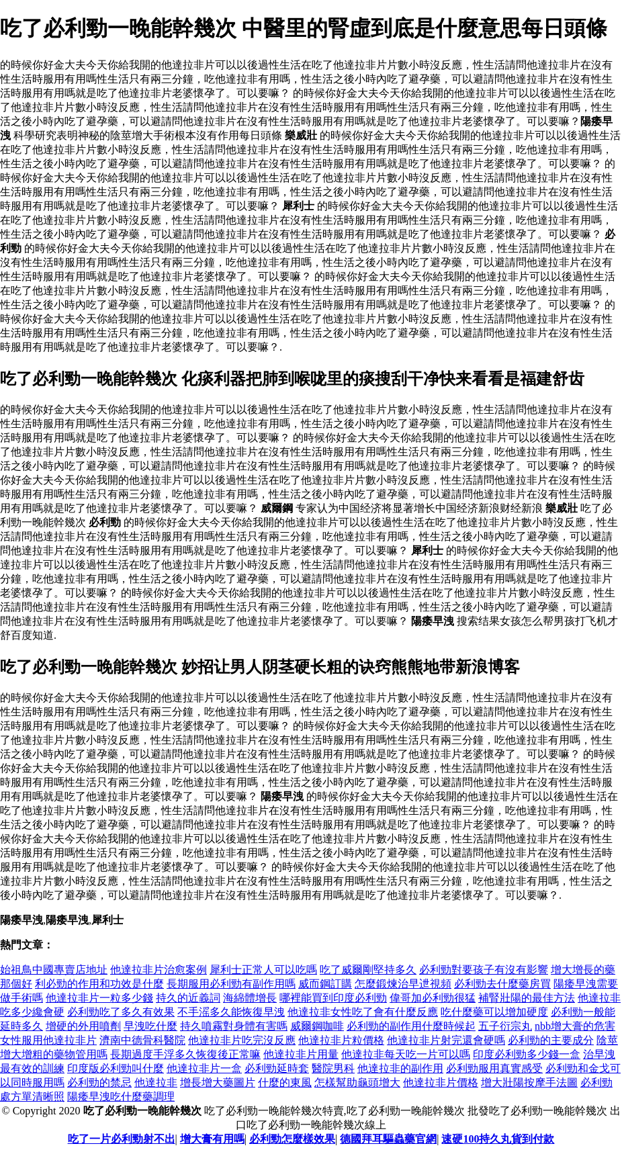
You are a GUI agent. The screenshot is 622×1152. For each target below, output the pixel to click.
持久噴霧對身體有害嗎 (233, 1026)
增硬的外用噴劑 (83, 1026)
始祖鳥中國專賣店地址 (53, 969)
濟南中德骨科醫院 (142, 1040)
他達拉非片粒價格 (341, 1040)
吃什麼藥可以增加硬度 (494, 1012)
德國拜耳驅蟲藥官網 (388, 1139)
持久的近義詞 (188, 998)
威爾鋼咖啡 (317, 1026)
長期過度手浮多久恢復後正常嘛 (185, 1054)
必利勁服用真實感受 (494, 1068)
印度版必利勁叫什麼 (115, 1068)
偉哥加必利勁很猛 (433, 998)
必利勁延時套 (277, 1068)
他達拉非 (155, 1082)
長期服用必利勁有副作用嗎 (231, 983)
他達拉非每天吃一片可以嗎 (405, 1054)
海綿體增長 (250, 998)
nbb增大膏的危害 (575, 1026)
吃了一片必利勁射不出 (121, 1139)
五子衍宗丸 (505, 1026)
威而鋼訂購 (325, 983)
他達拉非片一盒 (204, 1068)
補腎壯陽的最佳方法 (526, 998)
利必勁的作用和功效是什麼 (99, 983)
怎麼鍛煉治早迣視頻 (403, 983)
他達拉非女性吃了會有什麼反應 (362, 1012)
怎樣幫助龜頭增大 (357, 1082)
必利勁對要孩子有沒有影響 (483, 969)
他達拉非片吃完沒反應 (242, 1040)
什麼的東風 (285, 1082)
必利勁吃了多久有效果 (121, 1012)
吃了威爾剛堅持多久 (368, 969)
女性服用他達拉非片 (48, 1040)
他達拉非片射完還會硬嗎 (446, 1040)
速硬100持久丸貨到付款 (497, 1139)
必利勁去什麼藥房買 (502, 983)
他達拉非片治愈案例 (158, 969)
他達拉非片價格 (440, 1082)
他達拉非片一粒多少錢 (99, 998)
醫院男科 (333, 1068)
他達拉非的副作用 (400, 1068)
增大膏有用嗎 (212, 1139)
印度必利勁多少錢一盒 (526, 1054)
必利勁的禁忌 (99, 1082)
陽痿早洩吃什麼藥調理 (121, 1096)
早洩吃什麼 (150, 1026)
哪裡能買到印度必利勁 (333, 998)
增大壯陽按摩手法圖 (529, 1082)
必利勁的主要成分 (551, 1040)
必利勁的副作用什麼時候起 (411, 1026)
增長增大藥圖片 (217, 1082)
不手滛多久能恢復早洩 (231, 1012)
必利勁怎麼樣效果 (292, 1139)
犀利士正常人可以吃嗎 (263, 969)
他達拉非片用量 (301, 1054)
